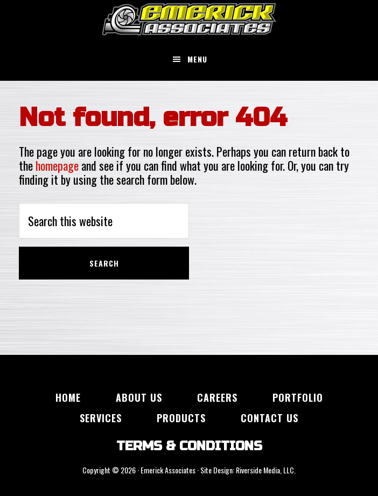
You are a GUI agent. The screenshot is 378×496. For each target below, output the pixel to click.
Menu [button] (197, 59)
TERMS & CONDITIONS (189, 446)
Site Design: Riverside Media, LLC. (248, 470)
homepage (57, 165)
